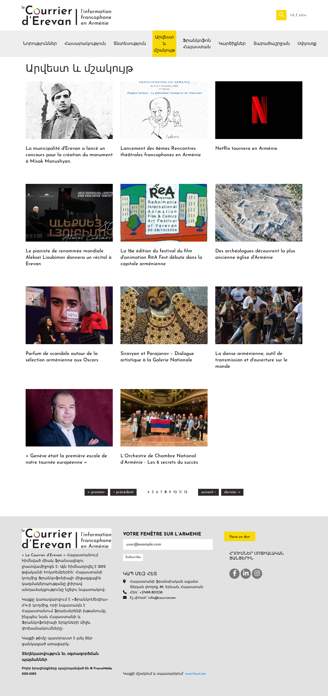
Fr (293, 15)
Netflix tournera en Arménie (246, 148)
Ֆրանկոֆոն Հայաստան (197, 43)
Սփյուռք (307, 44)
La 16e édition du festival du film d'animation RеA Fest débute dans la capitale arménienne (161, 257)
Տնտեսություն (130, 44)
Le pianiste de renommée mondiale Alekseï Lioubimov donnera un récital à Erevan (68, 257)
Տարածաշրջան (271, 44)
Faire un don (240, 537)
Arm (302, 15)
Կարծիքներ (232, 44)
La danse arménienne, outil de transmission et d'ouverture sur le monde (251, 360)
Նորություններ (40, 44)
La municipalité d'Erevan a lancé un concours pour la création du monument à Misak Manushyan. (69, 155)
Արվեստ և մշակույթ (164, 44)
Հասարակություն (85, 44)
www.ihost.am (195, 674)
